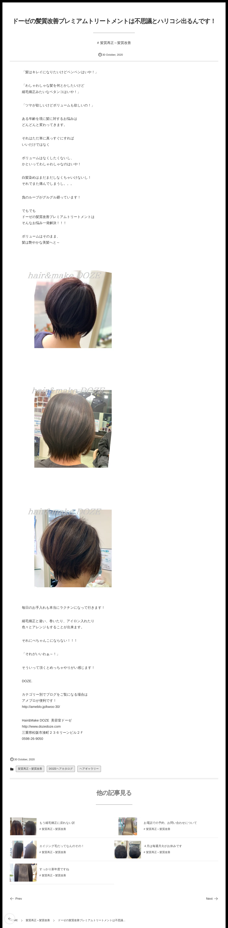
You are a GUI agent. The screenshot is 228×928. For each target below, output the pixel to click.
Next (212, 898)
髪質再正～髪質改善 (115, 43)
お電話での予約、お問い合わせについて (170, 824)
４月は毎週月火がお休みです (163, 847)
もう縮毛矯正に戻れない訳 (57, 824)
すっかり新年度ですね (54, 871)
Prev (16, 898)
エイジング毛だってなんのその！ (61, 847)
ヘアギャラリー (89, 768)
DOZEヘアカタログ (61, 768)
